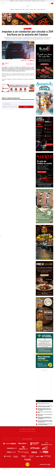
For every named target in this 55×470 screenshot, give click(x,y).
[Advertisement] (44, 384)
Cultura (24, 9)
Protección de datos (33, 431)
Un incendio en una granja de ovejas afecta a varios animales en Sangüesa (44, 424)
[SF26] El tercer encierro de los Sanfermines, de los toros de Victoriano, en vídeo (44, 406)
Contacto (29, 429)
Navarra (21, 9)
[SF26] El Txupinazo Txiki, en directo (42, 404)
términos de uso (9, 106)
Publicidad (33, 429)
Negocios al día (43, 9)
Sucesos (35, 9)
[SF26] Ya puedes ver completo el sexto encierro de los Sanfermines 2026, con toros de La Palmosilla (44, 418)
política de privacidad (14, 106)
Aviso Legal (20, 431)
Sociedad (27, 9)
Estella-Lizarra (12, 9)
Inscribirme (26, 106)
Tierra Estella (17, 9)
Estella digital (27, 28)
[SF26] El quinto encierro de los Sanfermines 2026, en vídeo (44, 415)
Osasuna (38, 9)
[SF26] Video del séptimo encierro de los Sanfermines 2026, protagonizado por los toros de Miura (43, 409)
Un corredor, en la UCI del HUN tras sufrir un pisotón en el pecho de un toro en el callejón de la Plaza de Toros (44, 421)
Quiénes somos (24, 429)
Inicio (21, 429)
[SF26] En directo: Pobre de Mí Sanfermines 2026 (44, 412)
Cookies (24, 431)
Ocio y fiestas (31, 9)
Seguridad (27, 431)
